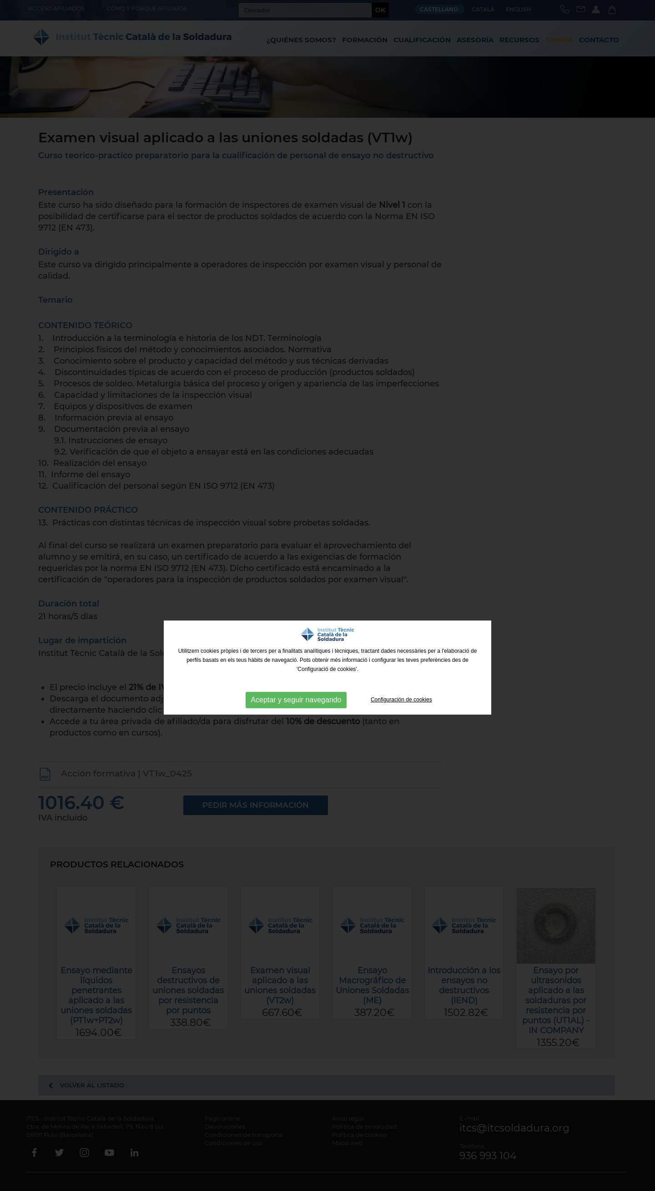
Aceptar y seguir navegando (296, 700)
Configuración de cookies (401, 699)
